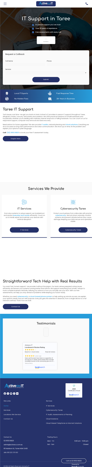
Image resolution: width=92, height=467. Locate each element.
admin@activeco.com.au (13, 445)
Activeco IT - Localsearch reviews (40, 356)
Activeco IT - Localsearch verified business (74, 390)
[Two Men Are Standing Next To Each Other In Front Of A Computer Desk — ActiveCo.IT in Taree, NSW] (46, 160)
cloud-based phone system (41, 296)
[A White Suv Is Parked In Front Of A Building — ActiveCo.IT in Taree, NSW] (46, 260)
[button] (5, 3)
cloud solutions (72, 124)
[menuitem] (25, 406)
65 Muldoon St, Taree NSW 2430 (16, 448)
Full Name (9, 61)
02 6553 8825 (9, 441)
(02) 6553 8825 (13, 132)
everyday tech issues (21, 215)
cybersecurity (60, 215)
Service (8, 69)
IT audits (44, 124)
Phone (49, 61)
